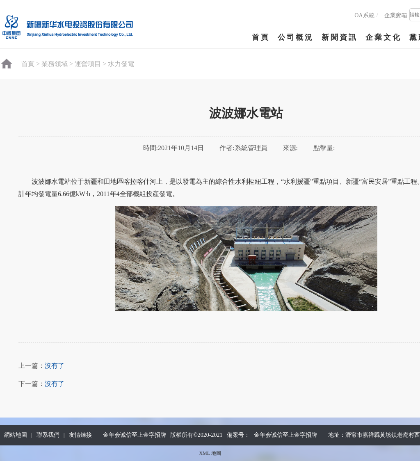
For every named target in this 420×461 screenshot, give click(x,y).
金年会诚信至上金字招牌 (285, 435)
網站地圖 (15, 435)
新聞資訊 (340, 37)
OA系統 (364, 15)
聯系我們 (48, 435)
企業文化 (383, 37)
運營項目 (88, 63)
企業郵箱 (395, 15)
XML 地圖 (210, 453)
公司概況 (296, 37)
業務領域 (54, 63)
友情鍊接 (80, 435)
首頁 (261, 37)
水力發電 (121, 63)
